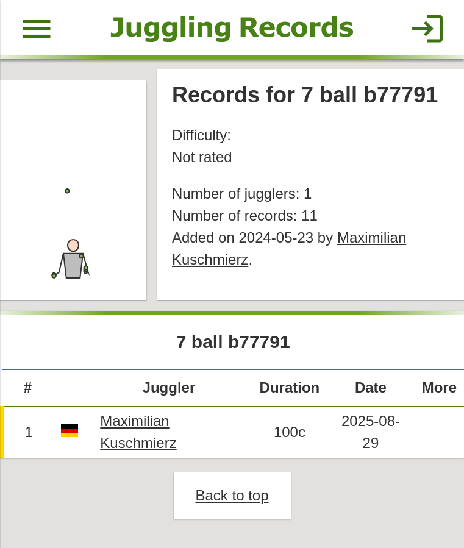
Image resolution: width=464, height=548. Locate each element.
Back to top (231, 495)
